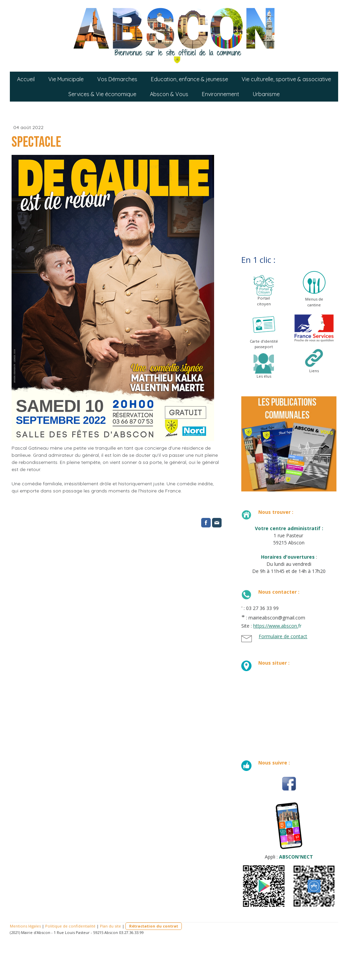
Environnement (220, 94)
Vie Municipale (66, 79)
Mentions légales (25, 926)
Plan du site (110, 926)
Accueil (26, 79)
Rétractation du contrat (153, 926)
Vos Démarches (117, 79)
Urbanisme (266, 94)
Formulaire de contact (283, 636)
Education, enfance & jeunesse (189, 79)
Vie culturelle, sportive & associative (286, 79)
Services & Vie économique (102, 94)
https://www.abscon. (275, 626)
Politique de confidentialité (70, 926)
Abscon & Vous (169, 94)
